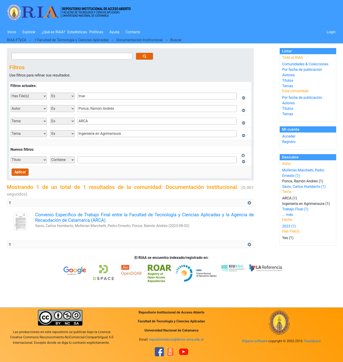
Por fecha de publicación (302, 69)
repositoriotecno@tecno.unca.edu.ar (176, 339)
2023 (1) (289, 226)
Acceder (289, 136)
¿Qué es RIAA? (53, 32)
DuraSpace (312, 341)
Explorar (28, 32)
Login (331, 32)
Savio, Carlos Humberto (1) (304, 186)
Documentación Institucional (139, 40)
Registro (289, 142)
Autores (288, 75)
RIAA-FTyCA (16, 40)
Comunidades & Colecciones (305, 64)
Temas (287, 86)
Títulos (287, 80)
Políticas (96, 32)
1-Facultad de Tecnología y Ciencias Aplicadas (71, 40)
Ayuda (114, 32)
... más (287, 214)
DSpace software (254, 341)
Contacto (133, 32)
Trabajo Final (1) (295, 209)
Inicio (11, 32)
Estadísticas (77, 32)
